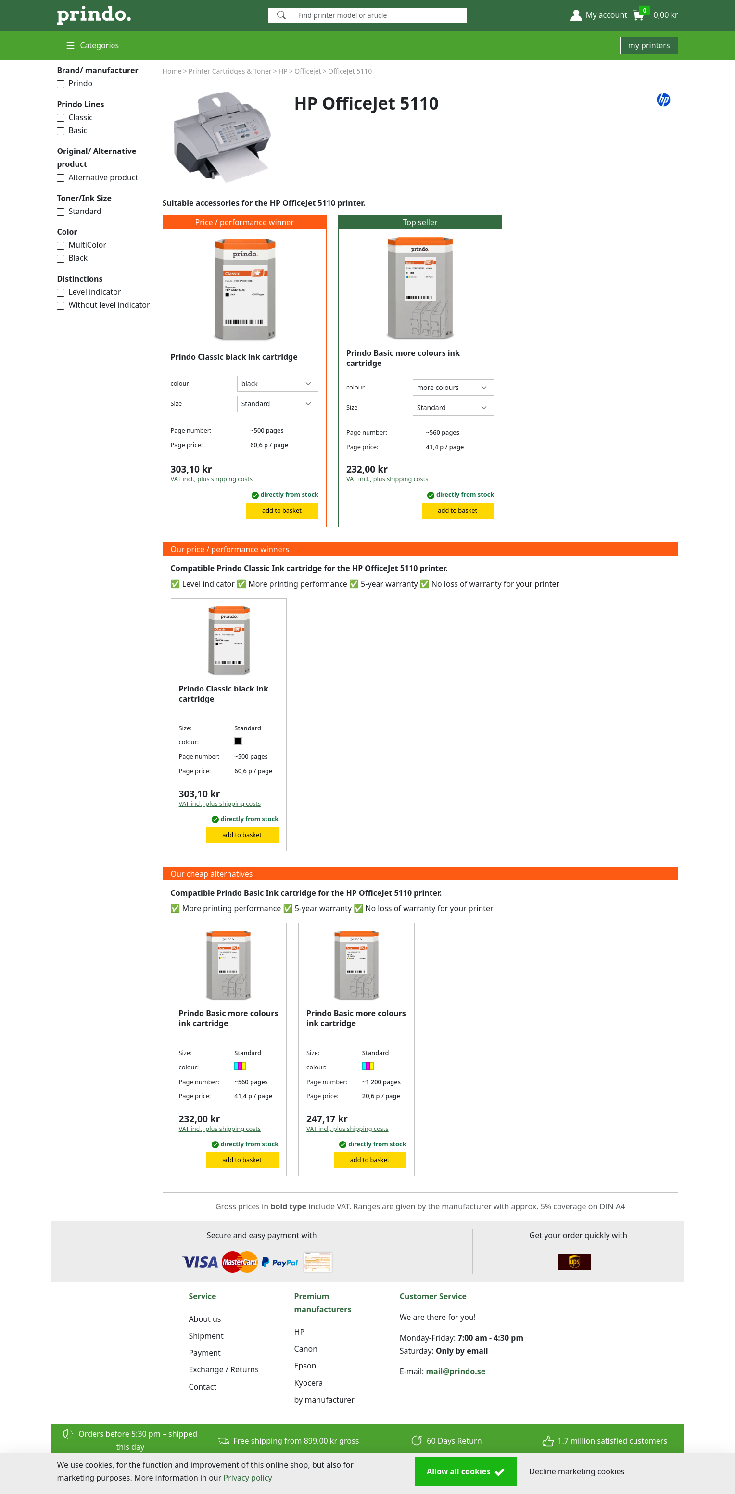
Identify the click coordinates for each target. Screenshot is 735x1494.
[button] (598, 15)
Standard (79, 211)
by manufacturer (324, 1399)
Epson (305, 1365)
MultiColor (81, 244)
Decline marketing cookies (576, 1471)
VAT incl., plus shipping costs (212, 479)
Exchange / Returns (223, 1369)
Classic (74, 117)
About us (205, 1319)
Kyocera (308, 1383)
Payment (204, 1352)
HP (299, 1332)
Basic (72, 130)
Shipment (206, 1336)
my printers (649, 45)
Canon (306, 1348)
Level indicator (89, 292)
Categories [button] (92, 45)
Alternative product (97, 177)
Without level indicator (103, 305)
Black (72, 257)
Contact (202, 1386)
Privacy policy (248, 1477)
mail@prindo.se (456, 1371)
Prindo (74, 83)
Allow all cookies (466, 1472)
